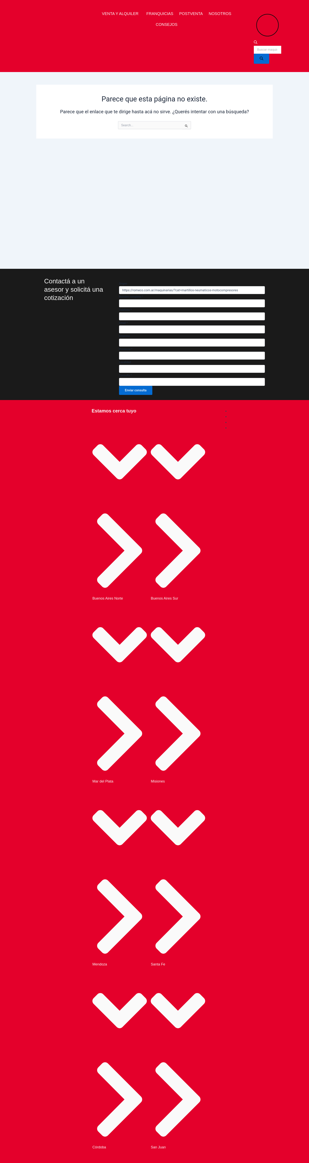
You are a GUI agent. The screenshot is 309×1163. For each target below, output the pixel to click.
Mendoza (99, 964)
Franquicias (159, 13)
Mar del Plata (102, 781)
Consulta (125, 375)
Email (123, 322)
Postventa (191, 13)
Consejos (166, 24)
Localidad (125, 362)
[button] (121, 13)
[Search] (261, 59)
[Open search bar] (255, 43)
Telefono (125, 309)
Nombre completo (131, 296)
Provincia (125, 349)
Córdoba (99, 1147)
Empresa (124, 335)
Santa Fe (158, 964)
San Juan (158, 1147)
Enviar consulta (136, 390)
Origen (123, 283)
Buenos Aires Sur (164, 598)
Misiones (158, 781)
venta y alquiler (120, 13)
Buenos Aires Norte (107, 598)
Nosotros (220, 13)
